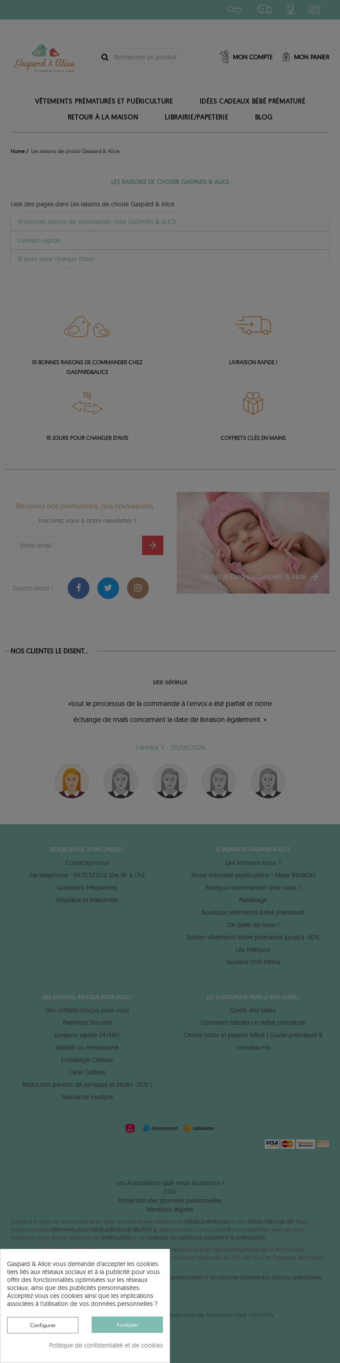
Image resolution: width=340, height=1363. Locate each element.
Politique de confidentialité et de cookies (106, 1345)
